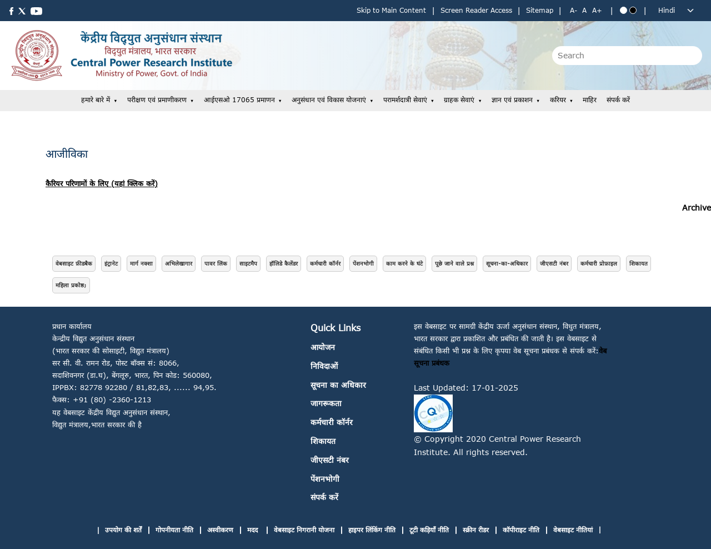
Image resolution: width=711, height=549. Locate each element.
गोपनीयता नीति (174, 530)
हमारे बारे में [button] (95, 100)
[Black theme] (633, 10)
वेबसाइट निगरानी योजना (304, 530)
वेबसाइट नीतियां (573, 530)
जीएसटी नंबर (554, 263)
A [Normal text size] (584, 10)
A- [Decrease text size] (573, 10)
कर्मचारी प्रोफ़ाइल (598, 263)
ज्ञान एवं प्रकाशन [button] (512, 100)
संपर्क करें (618, 100)
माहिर (590, 100)
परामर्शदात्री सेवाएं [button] (405, 100)
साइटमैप (248, 263)
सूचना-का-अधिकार (507, 263)
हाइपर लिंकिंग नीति (371, 530)
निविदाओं (324, 366)
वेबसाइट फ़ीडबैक (74, 263)
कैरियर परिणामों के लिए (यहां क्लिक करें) (102, 183)
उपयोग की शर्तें (123, 530)
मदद (253, 530)
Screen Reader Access (476, 10)
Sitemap (539, 10)
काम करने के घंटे (404, 263)
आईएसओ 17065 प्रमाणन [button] (239, 100)
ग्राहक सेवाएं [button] (459, 100)
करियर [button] (558, 100)
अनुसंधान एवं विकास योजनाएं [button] (329, 100)
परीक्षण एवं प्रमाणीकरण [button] (157, 100)
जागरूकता (326, 403)
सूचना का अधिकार (338, 385)
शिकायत (638, 263)
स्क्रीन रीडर (476, 530)
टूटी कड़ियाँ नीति (429, 530)
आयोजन (323, 347)
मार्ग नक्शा (141, 263)
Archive (696, 207)
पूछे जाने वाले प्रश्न (454, 263)
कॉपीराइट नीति (521, 530)
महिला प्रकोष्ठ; (71, 285)
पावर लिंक (215, 263)
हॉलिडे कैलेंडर (283, 263)
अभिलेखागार (178, 263)
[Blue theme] (623, 10)
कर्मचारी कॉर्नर (325, 263)
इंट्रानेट (111, 263)
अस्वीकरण (220, 530)
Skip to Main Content (391, 10)
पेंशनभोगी (363, 263)
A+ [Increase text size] (597, 10)
